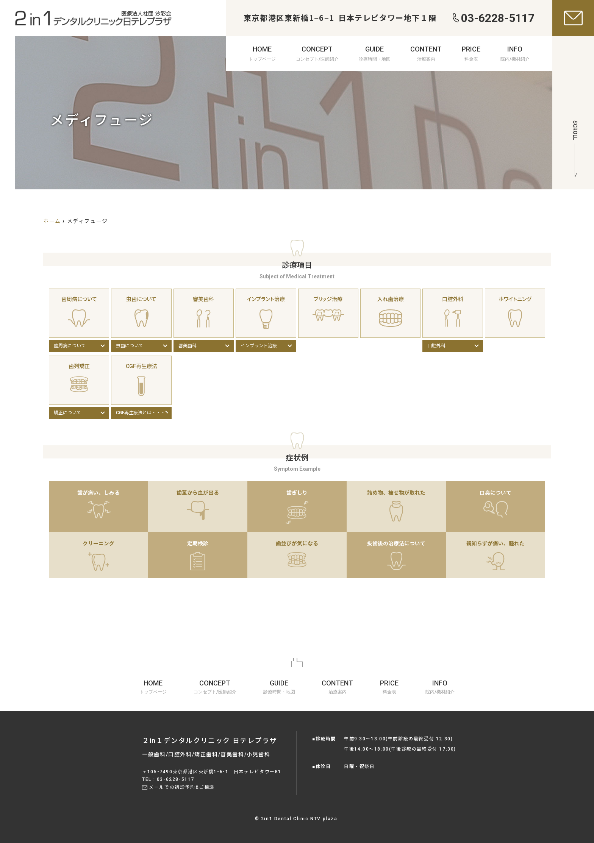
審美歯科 (187, 345)
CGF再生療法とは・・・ (140, 412)
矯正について (67, 412)
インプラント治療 (259, 345)
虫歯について (129, 345)
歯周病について (70, 345)
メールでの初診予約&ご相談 (181, 787)
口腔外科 (436, 345)
